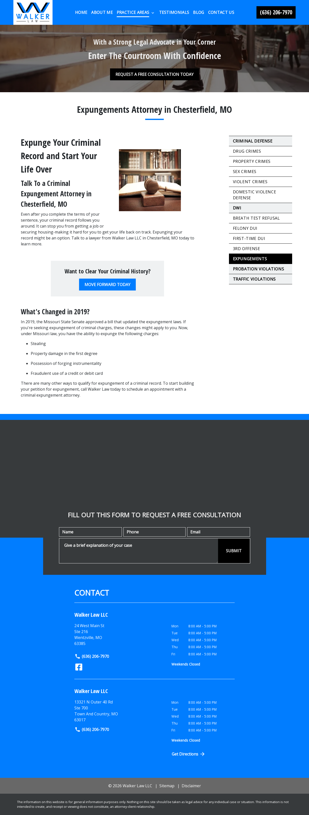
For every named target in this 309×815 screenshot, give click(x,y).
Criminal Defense (253, 141)
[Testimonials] (174, 12)
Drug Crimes (247, 151)
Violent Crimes (250, 181)
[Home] (81, 12)
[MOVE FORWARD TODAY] (107, 285)
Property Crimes (252, 161)
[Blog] (198, 12)
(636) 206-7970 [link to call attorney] (92, 656)
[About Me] (102, 12)
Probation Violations (258, 269)
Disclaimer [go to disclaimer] (191, 785)
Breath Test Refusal (256, 218)
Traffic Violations (254, 279)
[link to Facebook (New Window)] (78, 667)
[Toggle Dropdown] (152, 12)
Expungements (250, 259)
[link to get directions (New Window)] (119, 711)
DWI (237, 208)
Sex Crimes (244, 171)
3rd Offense (246, 248)
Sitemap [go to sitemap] (166, 785)
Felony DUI (245, 228)
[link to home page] (33, 12)
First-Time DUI (249, 238)
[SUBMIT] (234, 551)
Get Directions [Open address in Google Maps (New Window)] (188, 754)
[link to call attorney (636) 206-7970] (276, 12)
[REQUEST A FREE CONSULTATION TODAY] (154, 74)
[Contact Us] (221, 12)
